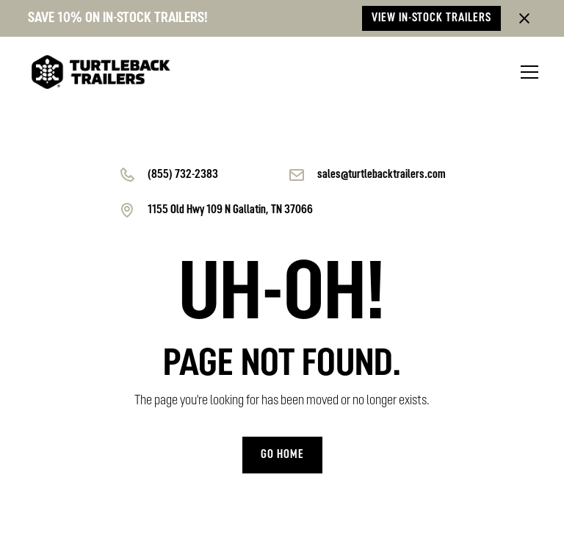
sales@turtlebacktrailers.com (381, 175)
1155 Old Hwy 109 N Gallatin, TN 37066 (230, 210)
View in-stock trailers (431, 18)
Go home (282, 455)
